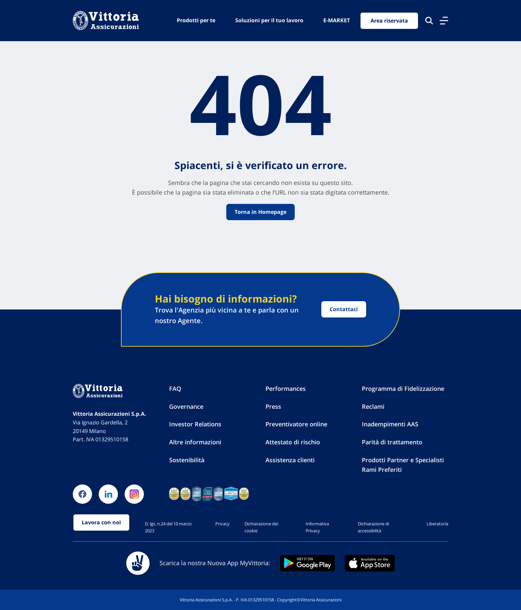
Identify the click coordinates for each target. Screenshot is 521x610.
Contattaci (344, 309)
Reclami (373, 406)
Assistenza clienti (290, 460)
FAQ (175, 388)
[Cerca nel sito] (429, 21)
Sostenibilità (186, 460)
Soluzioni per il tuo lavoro (269, 20)
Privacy (222, 524)
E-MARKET (336, 20)
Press (273, 406)
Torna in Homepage (260, 212)
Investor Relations (195, 424)
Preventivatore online (296, 424)
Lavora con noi (101, 522)
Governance (186, 406)
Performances (285, 388)
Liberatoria (437, 524)
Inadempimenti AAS (390, 424)
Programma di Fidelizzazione (403, 388)
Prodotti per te (196, 20)
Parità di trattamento (392, 442)
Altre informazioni (195, 442)
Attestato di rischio (292, 442)
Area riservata (389, 20)
